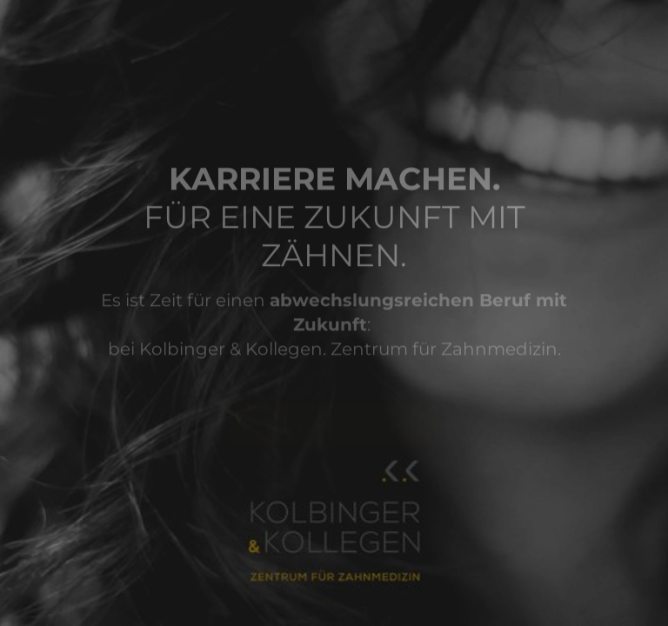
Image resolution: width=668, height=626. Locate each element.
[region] (170, 559)
